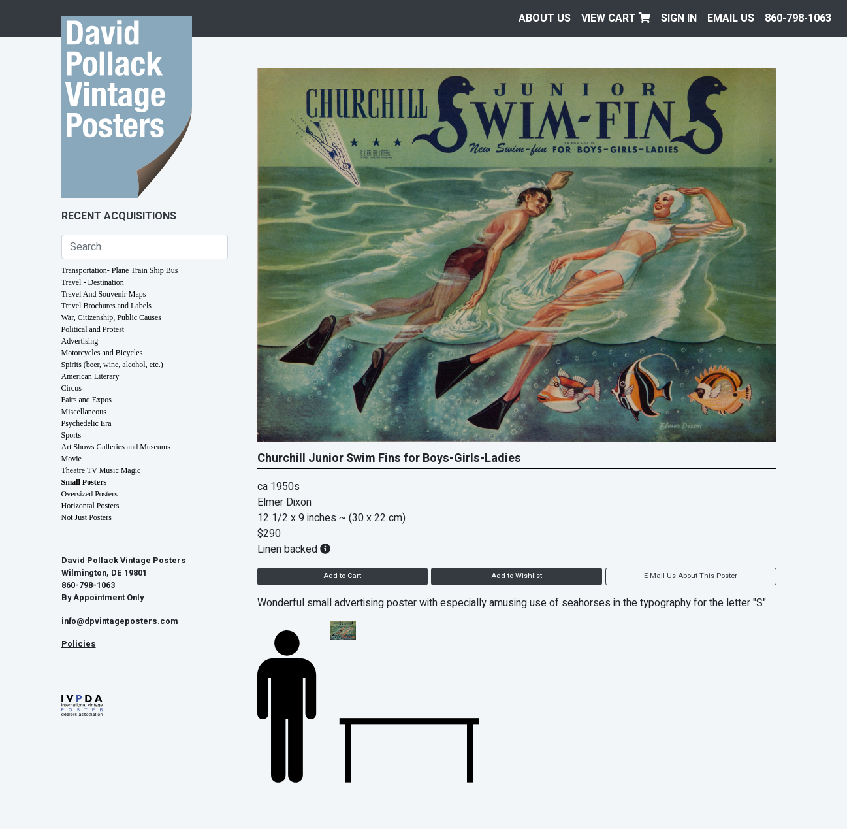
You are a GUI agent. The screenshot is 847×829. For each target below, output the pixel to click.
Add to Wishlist (516, 575)
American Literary (90, 376)
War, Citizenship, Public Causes (111, 317)
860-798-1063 (798, 18)
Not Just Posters (86, 517)
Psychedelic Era (86, 423)
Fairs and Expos (86, 399)
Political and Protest (93, 329)
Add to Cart (342, 575)
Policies (78, 644)
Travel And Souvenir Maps (103, 294)
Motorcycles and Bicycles (102, 352)
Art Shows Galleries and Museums (115, 446)
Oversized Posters (89, 493)
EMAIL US (730, 18)
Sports (71, 435)
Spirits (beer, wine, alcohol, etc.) (112, 364)
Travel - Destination (92, 282)
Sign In (679, 18)
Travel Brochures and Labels (106, 305)
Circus (71, 388)
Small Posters (84, 482)
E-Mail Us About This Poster (690, 575)
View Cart (615, 18)
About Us (545, 18)
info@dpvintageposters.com (119, 621)
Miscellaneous (83, 411)
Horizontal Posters (90, 505)
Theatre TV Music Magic (101, 470)
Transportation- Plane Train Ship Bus (119, 270)
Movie (71, 458)
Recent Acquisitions (118, 216)
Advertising (80, 341)
